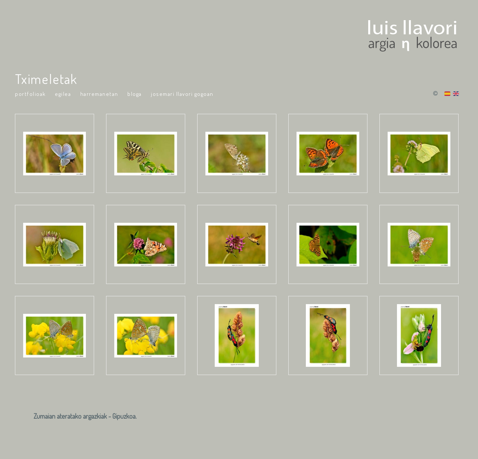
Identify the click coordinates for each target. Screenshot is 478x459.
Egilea (63, 93)
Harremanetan (99, 93)
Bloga (134, 93)
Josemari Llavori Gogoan (182, 93)
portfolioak (30, 93)
